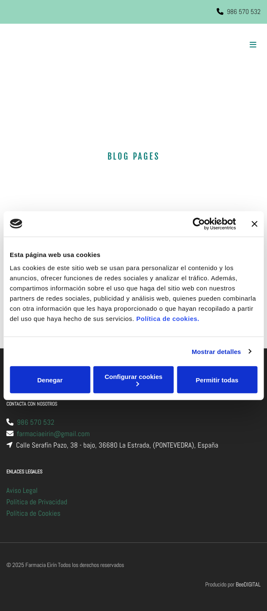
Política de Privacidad (36, 501)
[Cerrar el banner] (254, 224)
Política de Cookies (33, 513)
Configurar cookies (133, 379)
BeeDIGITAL (248, 584)
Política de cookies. (167, 318)
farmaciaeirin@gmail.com (53, 433)
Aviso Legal (22, 490)
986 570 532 (244, 11)
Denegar (50, 379)
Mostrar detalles (216, 351)
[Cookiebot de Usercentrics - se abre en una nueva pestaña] (199, 223)
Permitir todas (217, 379)
